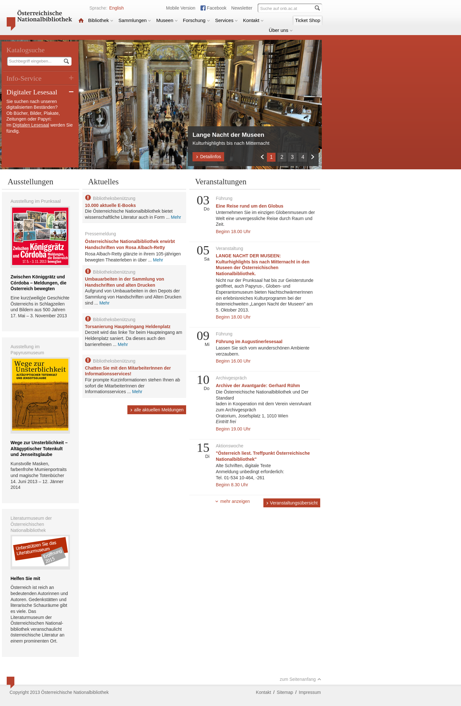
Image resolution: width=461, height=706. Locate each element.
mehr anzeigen (232, 501)
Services (226, 20)
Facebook (216, 8)
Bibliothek (100, 20)
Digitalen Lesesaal (30, 125)
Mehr (176, 217)
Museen (167, 20)
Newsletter (241, 8)
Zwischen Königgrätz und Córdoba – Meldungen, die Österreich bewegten (38, 282)
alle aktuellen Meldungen (157, 409)
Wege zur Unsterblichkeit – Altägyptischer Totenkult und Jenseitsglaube (39, 448)
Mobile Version (180, 8)
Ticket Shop (307, 20)
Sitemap (285, 692)
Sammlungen (134, 20)
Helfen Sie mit (25, 578)
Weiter (312, 156)
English (116, 8)
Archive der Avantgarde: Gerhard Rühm (258, 385)
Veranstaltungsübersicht (292, 502)
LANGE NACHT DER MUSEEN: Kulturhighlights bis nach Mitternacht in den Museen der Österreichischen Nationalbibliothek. (262, 264)
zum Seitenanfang (300, 679)
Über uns (281, 30)
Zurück (262, 156)
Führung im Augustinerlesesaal (249, 341)
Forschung (196, 20)
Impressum (310, 692)
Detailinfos (208, 156)
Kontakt (253, 20)
